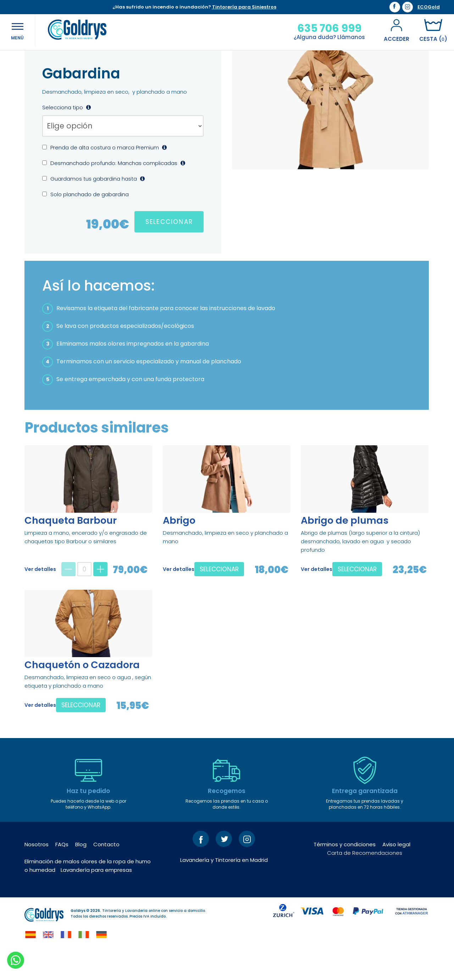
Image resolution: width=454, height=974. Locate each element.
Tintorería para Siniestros (244, 7)
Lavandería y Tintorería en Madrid (224, 883)
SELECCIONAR (169, 245)
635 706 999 (328, 28)
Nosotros (36, 867)
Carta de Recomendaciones (364, 876)
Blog (81, 867)
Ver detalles (40, 592)
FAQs (61, 867)
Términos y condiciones (345, 867)
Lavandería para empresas (96, 893)
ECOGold (428, 7)
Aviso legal (396, 867)
